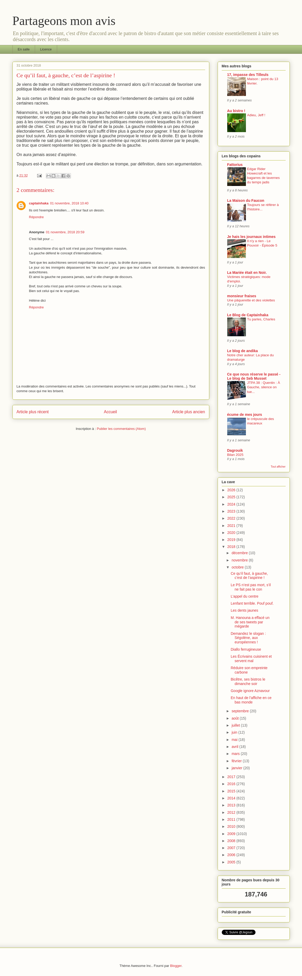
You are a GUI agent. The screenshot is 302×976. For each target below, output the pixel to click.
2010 (231, 826)
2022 (231, 518)
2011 (231, 819)
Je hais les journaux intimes (251, 237)
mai (235, 740)
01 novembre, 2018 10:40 (69, 203)
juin (235, 732)
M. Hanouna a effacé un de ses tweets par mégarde (250, 622)
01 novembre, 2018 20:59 (65, 232)
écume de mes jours (244, 414)
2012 (231, 812)
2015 (231, 791)
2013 (231, 805)
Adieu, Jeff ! (256, 115)
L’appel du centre (244, 596)
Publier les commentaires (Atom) (121, 429)
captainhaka (39, 203)
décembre (240, 553)
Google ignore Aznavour (250, 691)
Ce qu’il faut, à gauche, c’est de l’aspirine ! (249, 575)
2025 (231, 497)
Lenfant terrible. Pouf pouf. (252, 603)
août (236, 718)
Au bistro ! (236, 111)
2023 (231, 511)
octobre (238, 567)
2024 (231, 504)
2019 (231, 540)
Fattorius (235, 165)
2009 (231, 834)
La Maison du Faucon (245, 200)
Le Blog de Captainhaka (248, 315)
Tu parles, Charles (261, 319)
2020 (231, 533)
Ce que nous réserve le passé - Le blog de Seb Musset (253, 376)
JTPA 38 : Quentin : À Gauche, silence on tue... (263, 387)
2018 (231, 547)
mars (236, 754)
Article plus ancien (188, 412)
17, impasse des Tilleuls (248, 75)
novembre (240, 560)
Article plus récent (33, 412)
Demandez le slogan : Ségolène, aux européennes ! (248, 637)
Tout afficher (278, 466)
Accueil (110, 412)
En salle (24, 49)
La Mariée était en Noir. (247, 272)
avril (235, 747)
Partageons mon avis (64, 21)
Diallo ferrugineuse (246, 649)
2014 (231, 798)
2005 (231, 862)
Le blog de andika (242, 351)
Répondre (36, 217)
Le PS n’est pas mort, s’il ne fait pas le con (251, 587)
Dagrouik (235, 450)
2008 (231, 841)
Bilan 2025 (235, 455)
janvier (237, 768)
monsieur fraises (241, 296)
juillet (236, 725)
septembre (241, 711)
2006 (231, 855)
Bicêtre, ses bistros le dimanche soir (248, 681)
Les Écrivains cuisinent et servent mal (251, 658)
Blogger (176, 966)
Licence (46, 49)
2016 (231, 784)
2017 (231, 777)
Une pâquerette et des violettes (251, 300)
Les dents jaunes (244, 610)
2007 (231, 848)
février (237, 761)
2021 (231, 525)
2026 (231, 490)
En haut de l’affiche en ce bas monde (251, 700)
